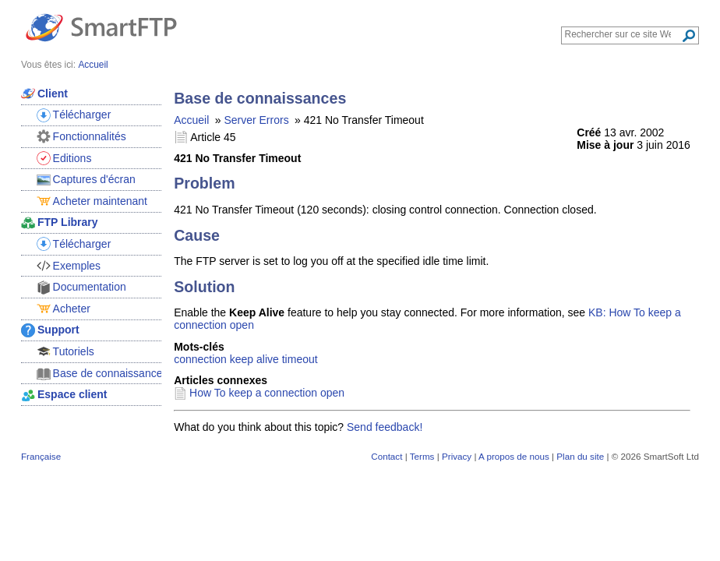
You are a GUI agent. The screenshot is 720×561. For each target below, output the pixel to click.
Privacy (456, 456)
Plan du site (580, 456)
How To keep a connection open (266, 392)
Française (41, 456)
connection (200, 359)
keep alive (254, 359)
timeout (300, 359)
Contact (386, 456)
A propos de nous (513, 456)
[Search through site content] (623, 34)
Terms (422, 456)
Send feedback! (384, 427)
